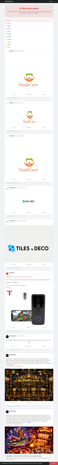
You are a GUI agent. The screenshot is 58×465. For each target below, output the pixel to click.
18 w (10, 52)
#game (49, 340)
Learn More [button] (40, 463)
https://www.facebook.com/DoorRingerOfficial (16, 285)
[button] (31, 1)
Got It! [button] (53, 463)
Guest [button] (51, 1)
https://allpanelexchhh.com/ (16, 366)
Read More (8, 287)
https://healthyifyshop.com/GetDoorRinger (22, 276)
